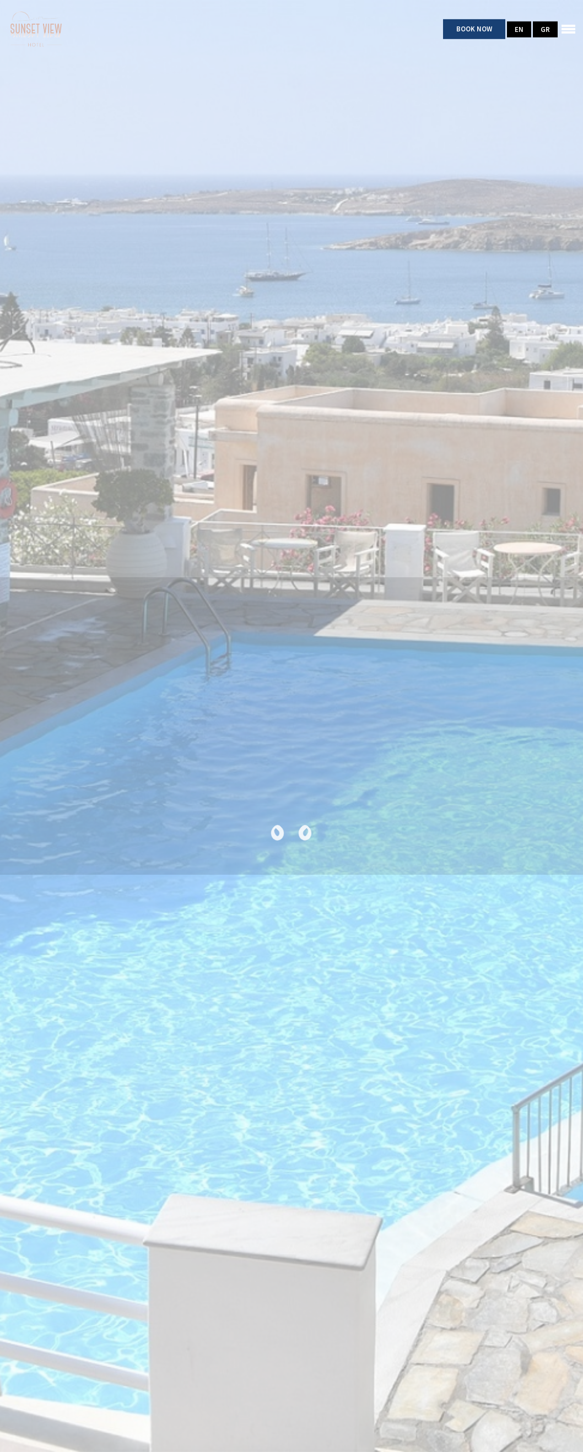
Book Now (474, 29)
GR (545, 29)
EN (519, 29)
